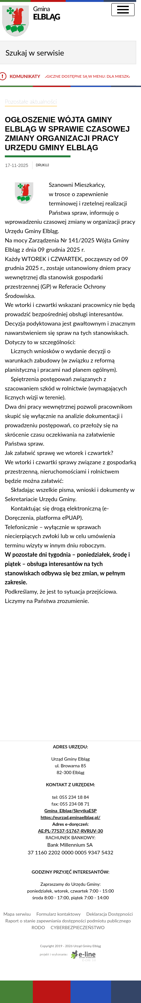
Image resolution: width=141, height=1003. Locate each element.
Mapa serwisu (17, 914)
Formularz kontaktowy (58, 914)
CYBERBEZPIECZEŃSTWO (78, 927)
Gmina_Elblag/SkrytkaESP (70, 810)
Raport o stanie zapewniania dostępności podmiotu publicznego (68, 920)
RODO (38, 927)
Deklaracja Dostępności (109, 914)
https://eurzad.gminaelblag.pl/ (70, 817)
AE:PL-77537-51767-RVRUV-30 (70, 830)
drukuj (42, 165)
